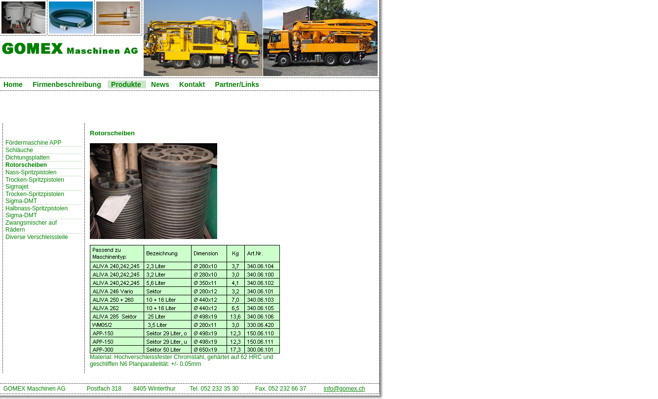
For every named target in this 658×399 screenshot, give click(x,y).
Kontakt (192, 84)
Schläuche (19, 150)
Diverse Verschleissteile (36, 237)
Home (13, 84)
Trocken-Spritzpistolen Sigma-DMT (35, 197)
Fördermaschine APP (33, 142)
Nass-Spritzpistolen (30, 172)
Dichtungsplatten (27, 157)
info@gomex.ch (344, 388)
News (160, 84)
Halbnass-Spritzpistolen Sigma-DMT (36, 212)
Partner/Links (237, 84)
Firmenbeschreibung (67, 84)
